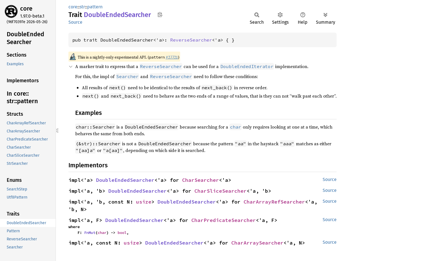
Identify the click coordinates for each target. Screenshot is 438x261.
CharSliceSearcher (220, 191)
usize (143, 202)
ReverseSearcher (191, 40)
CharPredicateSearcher (223, 220)
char (101, 232)
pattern (95, 6)
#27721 (172, 57)
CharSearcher (200, 180)
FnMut (89, 232)
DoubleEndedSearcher (125, 180)
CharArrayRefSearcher (274, 202)
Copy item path (160, 14)
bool (122, 232)
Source (75, 22)
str (82, 6)
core (26, 8)
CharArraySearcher (257, 243)
